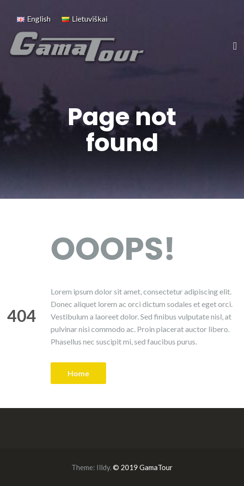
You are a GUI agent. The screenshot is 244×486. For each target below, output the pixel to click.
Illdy (103, 467)
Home (78, 373)
